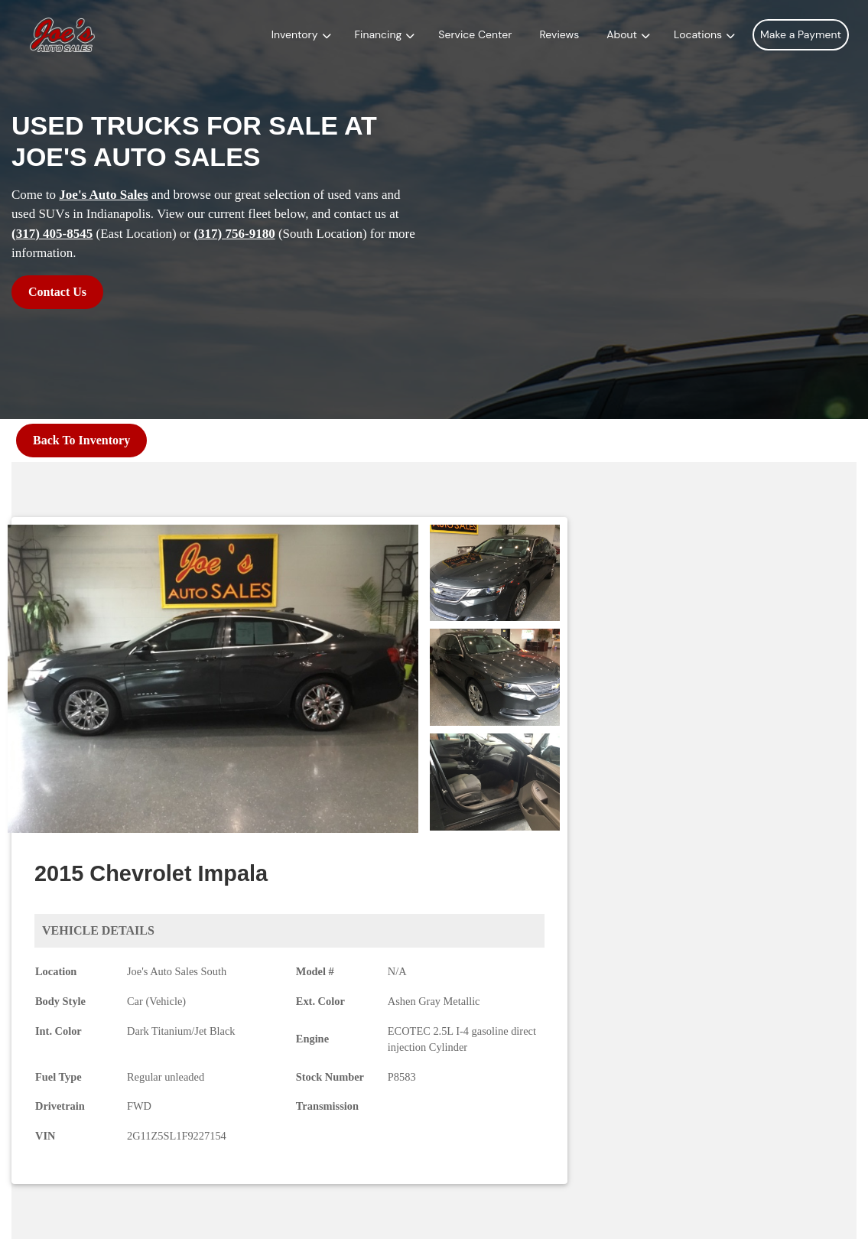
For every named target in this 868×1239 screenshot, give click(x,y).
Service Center (475, 34)
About (621, 34)
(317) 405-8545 (52, 233)
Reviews (559, 34)
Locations (698, 34)
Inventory (294, 34)
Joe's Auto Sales (103, 194)
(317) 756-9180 (234, 233)
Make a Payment (800, 34)
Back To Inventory (81, 440)
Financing (378, 34)
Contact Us (57, 291)
